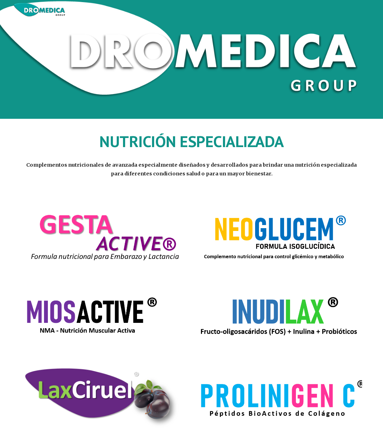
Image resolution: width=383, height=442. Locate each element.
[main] (191, 141)
